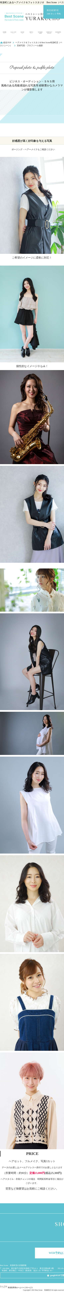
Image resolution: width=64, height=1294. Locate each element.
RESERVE (54, 12)
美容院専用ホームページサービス (16, 1287)
